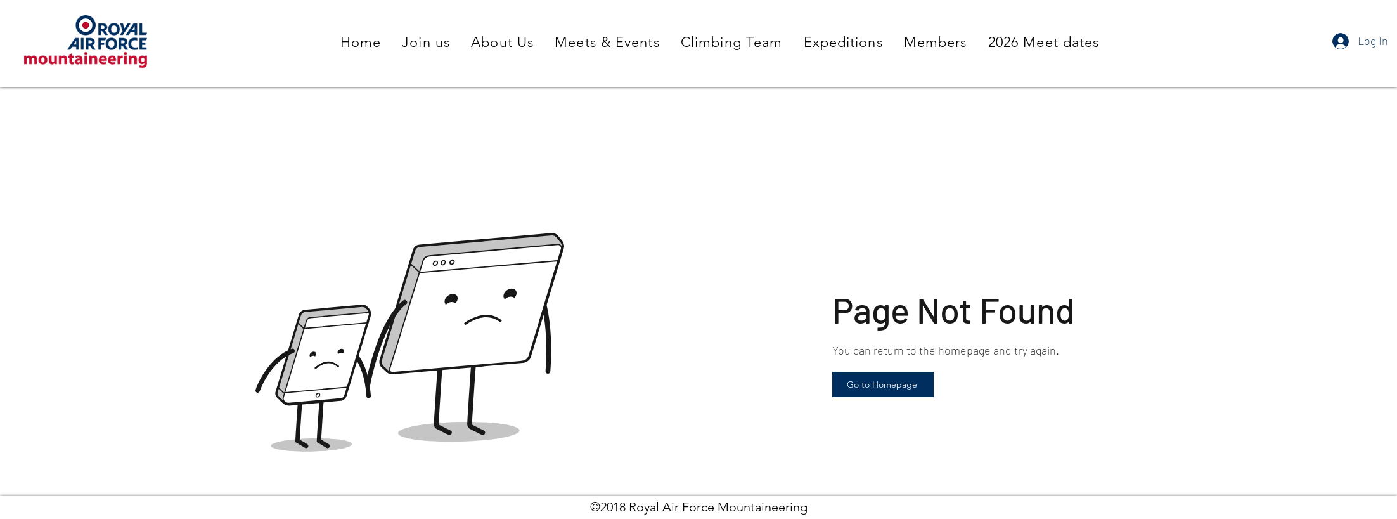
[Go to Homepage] (883, 384)
